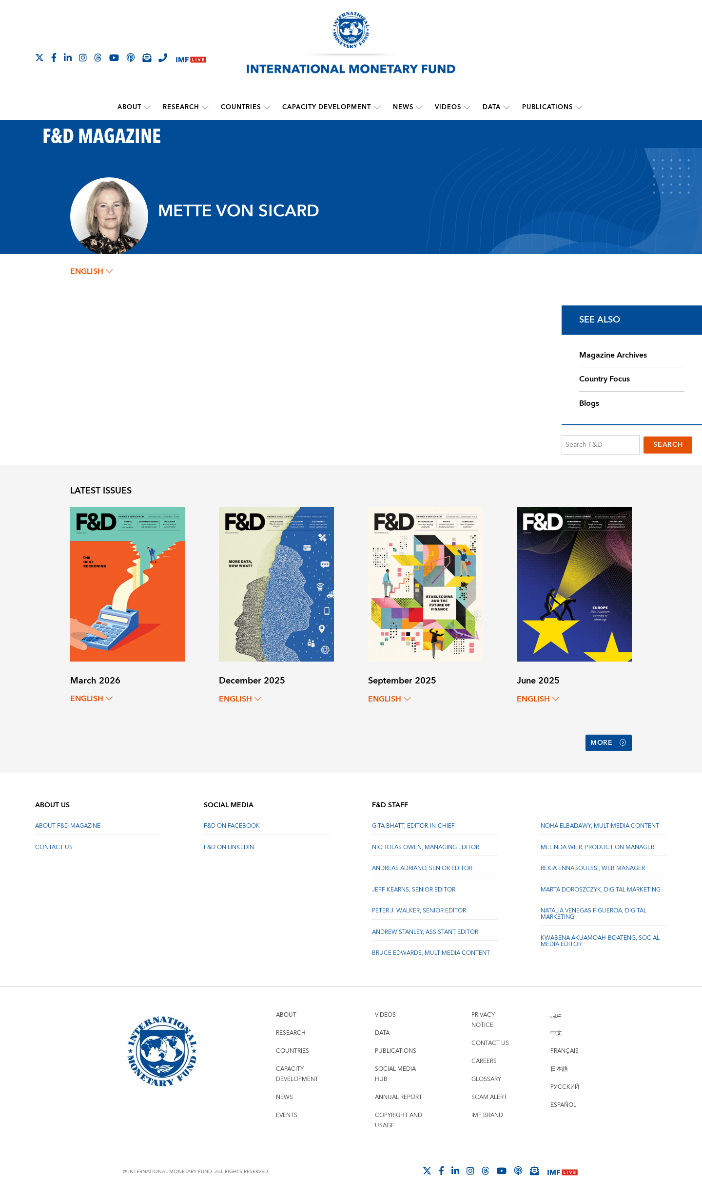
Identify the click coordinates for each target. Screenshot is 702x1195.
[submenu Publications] (579, 107)
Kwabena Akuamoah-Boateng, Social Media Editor (600, 937)
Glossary (486, 1076)
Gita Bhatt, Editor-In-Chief (413, 822)
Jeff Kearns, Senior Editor (413, 886)
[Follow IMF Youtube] (114, 57)
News (403, 107)
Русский (564, 1084)
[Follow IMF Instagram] (83, 57)
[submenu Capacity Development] (377, 107)
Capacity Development (327, 107)
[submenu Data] (506, 107)
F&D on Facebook (232, 822)
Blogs (589, 403)
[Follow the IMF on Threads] (98, 57)
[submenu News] (419, 107)
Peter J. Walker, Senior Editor (419, 907)
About (130, 107)
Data (492, 107)
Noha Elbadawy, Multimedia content (600, 822)
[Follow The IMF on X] (39, 57)
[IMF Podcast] (130, 57)
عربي (555, 1011)
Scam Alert (489, 1094)
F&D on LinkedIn (229, 844)
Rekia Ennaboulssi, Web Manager (593, 865)
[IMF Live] (191, 58)
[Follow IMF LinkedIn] (68, 57)
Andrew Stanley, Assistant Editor (425, 929)
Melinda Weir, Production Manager (597, 844)
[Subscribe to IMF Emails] (146, 57)
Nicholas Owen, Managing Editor (425, 844)
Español (563, 1102)
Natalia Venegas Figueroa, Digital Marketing (593, 910)
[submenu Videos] (467, 107)
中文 (556, 1029)
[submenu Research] (206, 107)
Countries (241, 107)
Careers (484, 1058)
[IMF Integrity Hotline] (162, 57)
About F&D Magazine (67, 822)
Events (286, 1112)
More (608, 741)
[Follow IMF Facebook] (54, 57)
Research (181, 107)
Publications (547, 107)
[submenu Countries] (267, 107)
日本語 (559, 1066)
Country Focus (604, 379)
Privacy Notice (483, 1016)
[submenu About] (148, 107)
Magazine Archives (613, 354)
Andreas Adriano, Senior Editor (422, 865)
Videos (448, 107)
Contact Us (54, 844)
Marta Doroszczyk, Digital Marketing (601, 886)
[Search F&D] (601, 444)
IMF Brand (487, 1112)
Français (564, 1048)
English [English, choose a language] (91, 271)
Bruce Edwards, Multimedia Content (431, 950)
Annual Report (398, 1094)
